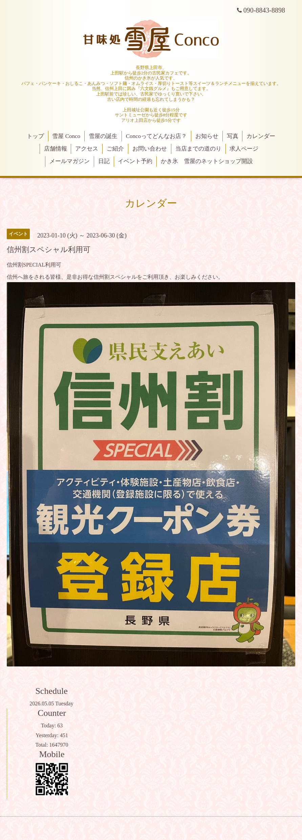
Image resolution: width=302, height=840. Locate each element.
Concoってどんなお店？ (156, 136)
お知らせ (206, 136)
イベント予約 (135, 161)
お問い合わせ (149, 148)
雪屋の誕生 (103, 136)
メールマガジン (69, 161)
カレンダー (260, 136)
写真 (232, 136)
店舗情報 (55, 148)
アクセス (86, 148)
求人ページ (244, 148)
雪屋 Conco (66, 136)
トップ (35, 136)
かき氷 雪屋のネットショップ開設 (207, 161)
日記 (104, 161)
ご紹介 (115, 148)
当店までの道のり (198, 148)
